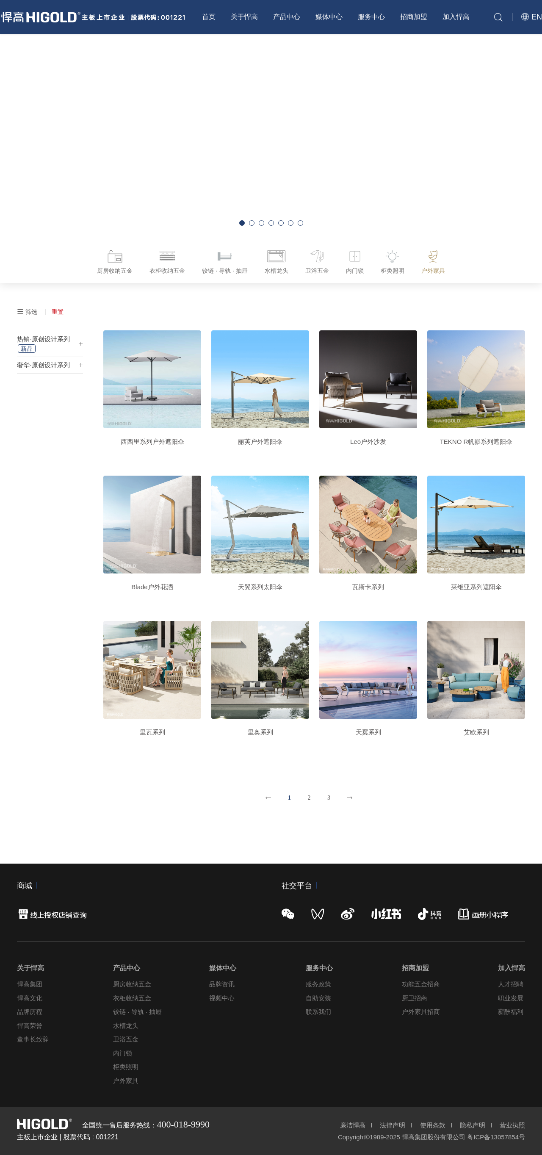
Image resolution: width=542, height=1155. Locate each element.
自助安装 (318, 998)
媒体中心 (329, 16)
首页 (209, 16)
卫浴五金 (125, 1039)
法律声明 (392, 1125)
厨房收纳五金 (132, 984)
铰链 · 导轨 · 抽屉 (137, 1011)
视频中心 (222, 998)
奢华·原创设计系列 (43, 364)
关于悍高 (244, 16)
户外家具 (125, 1080)
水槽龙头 (125, 1025)
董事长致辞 (33, 1039)
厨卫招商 (414, 998)
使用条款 (432, 1125)
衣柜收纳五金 (132, 998)
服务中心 (371, 16)
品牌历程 (29, 1011)
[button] (242, 223)
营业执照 (512, 1125)
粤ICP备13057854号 (496, 1137)
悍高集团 (29, 984)
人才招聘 (510, 984)
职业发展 (510, 998)
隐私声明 (472, 1125)
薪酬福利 (510, 1011)
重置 (58, 311)
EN (531, 17)
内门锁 (122, 1053)
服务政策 (318, 984)
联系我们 (318, 1011)
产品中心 (286, 16)
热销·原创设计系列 (43, 344)
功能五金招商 (421, 984)
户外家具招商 (421, 1011)
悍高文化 (29, 998)
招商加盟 (413, 16)
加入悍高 (456, 16)
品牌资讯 (222, 984)
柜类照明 (125, 1066)
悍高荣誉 (29, 1025)
